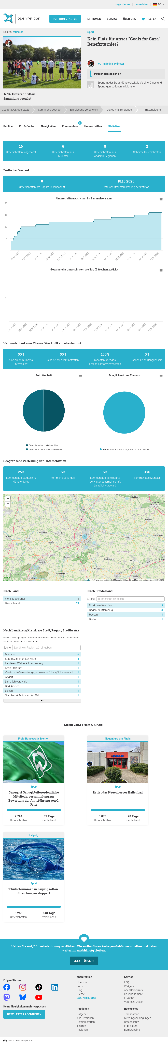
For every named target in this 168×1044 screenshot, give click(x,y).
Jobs (80, 986)
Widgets (129, 986)
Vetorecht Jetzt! (133, 1001)
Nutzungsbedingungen (137, 1018)
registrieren (123, 4)
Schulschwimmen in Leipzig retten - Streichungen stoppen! (34, 891)
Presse (81, 994)
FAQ (126, 982)
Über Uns (129, 18)
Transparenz (131, 1014)
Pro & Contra (27, 126)
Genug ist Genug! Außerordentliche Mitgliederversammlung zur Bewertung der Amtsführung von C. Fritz (33, 798)
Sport (90, 32)
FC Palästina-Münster (111, 63)
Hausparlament (133, 994)
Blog (79, 990)
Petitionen (94, 18)
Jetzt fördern (84, 960)
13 (77, 603)
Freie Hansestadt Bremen (33, 738)
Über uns (82, 982)
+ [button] (8, 498)
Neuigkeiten (48, 126)
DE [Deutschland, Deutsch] (157, 4)
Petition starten (65, 18)
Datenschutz (131, 1022)
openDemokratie (134, 990)
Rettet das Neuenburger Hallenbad (118, 792)
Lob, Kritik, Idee (86, 998)
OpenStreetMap (131, 580)
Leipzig (33, 835)
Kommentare (70, 124)
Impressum (130, 1025)
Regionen (82, 1029)
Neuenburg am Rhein (118, 738)
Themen (82, 1025)
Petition (8, 126)
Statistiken (114, 126)
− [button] (8, 504)
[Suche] (163, 18)
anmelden (141, 4)
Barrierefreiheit (132, 1029)
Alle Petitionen (85, 1018)
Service (112, 18)
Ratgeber (82, 1014)
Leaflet (87, 580)
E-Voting (129, 998)
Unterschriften (93, 126)
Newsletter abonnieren (24, 1014)
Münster (18, 31)
